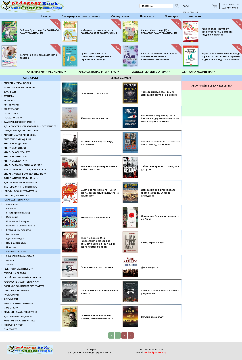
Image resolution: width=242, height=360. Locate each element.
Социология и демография (20, 255)
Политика (11, 247)
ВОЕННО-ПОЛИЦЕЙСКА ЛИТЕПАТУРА (24, 286)
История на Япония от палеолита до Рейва (160, 217)
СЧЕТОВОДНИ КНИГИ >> (17, 195)
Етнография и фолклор (18, 212)
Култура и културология (18, 229)
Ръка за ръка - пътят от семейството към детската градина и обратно (217, 31)
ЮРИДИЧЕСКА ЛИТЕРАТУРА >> (20, 191)
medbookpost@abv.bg (155, 352)
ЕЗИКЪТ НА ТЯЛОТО (15, 273)
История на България (17, 221)
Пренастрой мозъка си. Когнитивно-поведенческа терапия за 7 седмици (96, 56)
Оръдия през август (152, 316)
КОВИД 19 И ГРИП (13, 324)
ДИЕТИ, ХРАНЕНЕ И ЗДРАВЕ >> (20, 182)
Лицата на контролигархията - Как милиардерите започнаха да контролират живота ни (160, 118)
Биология (11, 208)
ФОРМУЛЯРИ (11, 299)
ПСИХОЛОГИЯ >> (13, 117)
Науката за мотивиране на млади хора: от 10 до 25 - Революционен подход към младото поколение (221, 56)
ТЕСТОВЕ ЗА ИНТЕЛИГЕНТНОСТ (21, 186)
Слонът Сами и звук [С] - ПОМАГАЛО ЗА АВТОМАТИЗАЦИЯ (159, 32)
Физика (10, 260)
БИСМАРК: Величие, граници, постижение (97, 143)
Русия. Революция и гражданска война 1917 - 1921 (99, 168)
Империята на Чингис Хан (95, 217)
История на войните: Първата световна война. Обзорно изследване (158, 192)
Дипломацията (149, 267)
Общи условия (120, 16)
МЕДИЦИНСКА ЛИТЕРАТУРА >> (150, 71)
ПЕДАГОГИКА (11, 113)
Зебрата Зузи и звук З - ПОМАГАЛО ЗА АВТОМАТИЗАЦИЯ (39, 32)
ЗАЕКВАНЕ (9, 100)
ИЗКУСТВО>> (11, 307)
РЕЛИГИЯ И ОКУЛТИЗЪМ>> (18, 268)
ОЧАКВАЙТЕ (10, 329)
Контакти (195, 16)
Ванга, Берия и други (152, 242)
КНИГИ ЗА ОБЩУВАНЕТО (17, 152)
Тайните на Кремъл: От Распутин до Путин (160, 168)
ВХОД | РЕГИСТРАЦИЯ (190, 7)
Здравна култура (15, 238)
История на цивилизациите (20, 225)
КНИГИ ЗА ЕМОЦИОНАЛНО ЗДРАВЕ (23, 165)
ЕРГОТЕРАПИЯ (11, 109)
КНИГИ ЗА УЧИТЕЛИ (15, 147)
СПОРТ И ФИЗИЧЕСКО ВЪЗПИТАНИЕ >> (25, 173)
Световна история (16, 251)
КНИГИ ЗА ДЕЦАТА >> (15, 160)
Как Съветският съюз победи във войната (100, 292)
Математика (12, 234)
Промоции (171, 16)
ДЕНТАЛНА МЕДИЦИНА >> (198, 71)
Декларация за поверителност (80, 16)
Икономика (12, 216)
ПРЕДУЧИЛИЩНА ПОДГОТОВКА (21, 130)
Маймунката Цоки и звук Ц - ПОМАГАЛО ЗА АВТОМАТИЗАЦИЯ (99, 32)
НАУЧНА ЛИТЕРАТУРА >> (17, 199)
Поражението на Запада (94, 93)
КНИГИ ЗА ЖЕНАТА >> (15, 156)
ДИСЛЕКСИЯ (10, 91)
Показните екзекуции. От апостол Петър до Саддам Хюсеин (160, 143)
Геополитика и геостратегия (97, 267)
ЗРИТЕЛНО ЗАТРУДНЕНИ (17, 139)
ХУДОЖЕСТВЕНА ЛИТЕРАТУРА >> (99, 71)
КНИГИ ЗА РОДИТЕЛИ (15, 143)
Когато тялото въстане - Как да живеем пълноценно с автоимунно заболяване (159, 56)
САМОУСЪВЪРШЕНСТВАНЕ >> (19, 121)
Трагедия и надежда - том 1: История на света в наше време (159, 93)
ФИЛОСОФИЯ (11, 294)
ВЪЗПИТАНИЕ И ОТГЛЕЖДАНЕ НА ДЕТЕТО (26, 169)
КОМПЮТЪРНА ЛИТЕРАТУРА (19, 320)
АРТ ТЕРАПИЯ (11, 104)
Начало (46, 16)
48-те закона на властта (94, 118)
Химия (9, 264)
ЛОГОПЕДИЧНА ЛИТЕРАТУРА (19, 87)
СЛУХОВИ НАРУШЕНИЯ (16, 290)
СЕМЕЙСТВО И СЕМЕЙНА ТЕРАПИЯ (23, 277)
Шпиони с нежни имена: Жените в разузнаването (160, 292)
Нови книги (147, 16)
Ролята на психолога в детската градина (38, 56)
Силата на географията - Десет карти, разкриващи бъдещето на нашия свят (100, 192)
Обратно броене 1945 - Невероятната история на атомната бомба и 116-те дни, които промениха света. (98, 242)
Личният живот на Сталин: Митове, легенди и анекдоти (97, 317)
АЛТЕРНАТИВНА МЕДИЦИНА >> (46, 71)
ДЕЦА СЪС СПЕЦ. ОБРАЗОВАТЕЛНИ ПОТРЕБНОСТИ (31, 126)
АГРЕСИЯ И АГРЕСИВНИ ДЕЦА (19, 134)
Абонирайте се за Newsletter (212, 85)
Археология (12, 204)
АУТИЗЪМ (9, 96)
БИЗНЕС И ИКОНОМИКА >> (18, 303)
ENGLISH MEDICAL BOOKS (17, 83)
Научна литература (16, 242)
